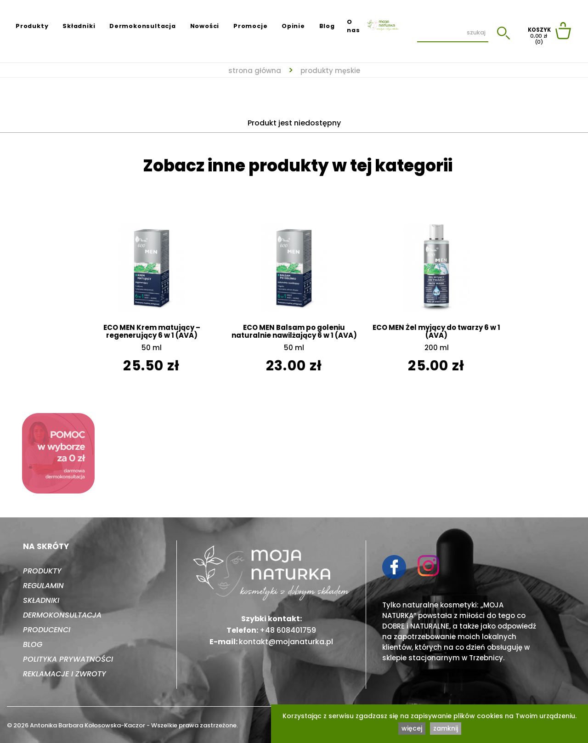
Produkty (32, 26)
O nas (353, 26)
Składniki (78, 26)
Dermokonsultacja (142, 26)
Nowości (205, 26)
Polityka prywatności (68, 659)
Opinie (293, 26)
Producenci (46, 629)
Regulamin (43, 585)
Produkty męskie (330, 70)
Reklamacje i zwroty (64, 674)
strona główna (254, 70)
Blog (327, 26)
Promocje (250, 26)
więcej (411, 728)
